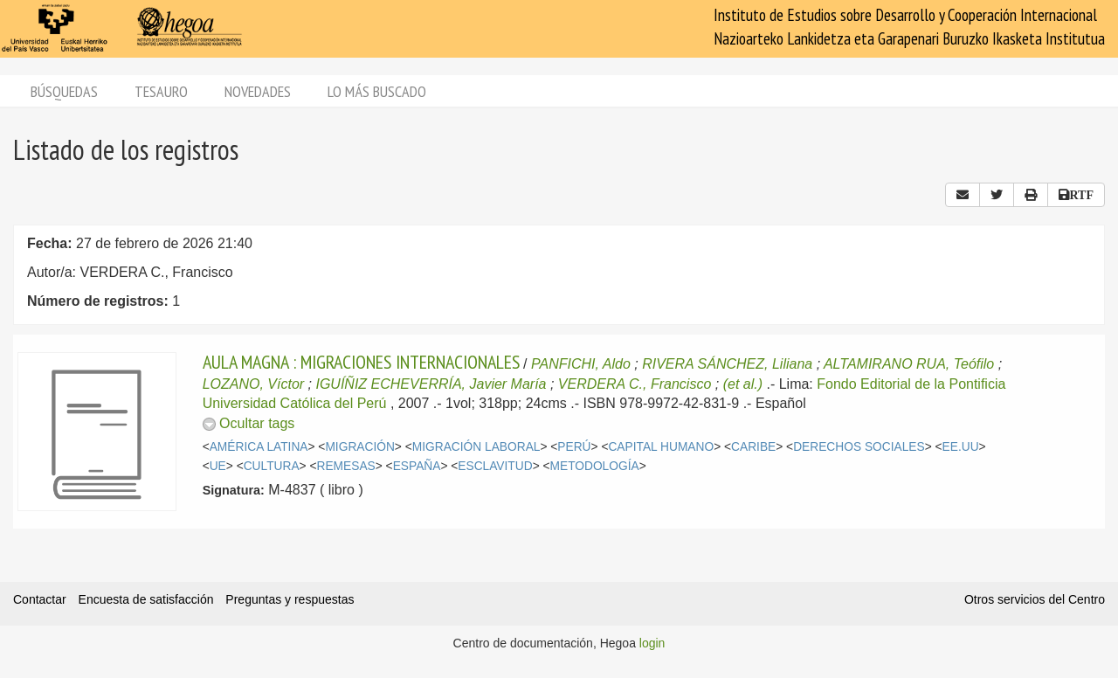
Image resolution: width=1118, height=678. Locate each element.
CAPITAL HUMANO (661, 446)
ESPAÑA (417, 466)
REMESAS (346, 466)
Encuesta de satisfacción (146, 599)
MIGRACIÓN (359, 446)
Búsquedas (64, 91)
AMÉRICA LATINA (259, 446)
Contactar (39, 599)
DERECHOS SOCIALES (859, 446)
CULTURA (272, 466)
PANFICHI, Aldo (581, 363)
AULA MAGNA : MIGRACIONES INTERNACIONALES (361, 361)
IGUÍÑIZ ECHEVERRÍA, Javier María (430, 384)
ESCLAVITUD (495, 466)
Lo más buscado (377, 91)
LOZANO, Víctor (253, 384)
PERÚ (573, 446)
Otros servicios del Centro (1034, 599)
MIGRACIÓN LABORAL (476, 446)
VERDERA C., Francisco (634, 384)
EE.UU (960, 446)
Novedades (257, 91)
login (652, 643)
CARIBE (753, 446)
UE (218, 466)
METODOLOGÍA (594, 466)
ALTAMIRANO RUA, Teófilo (909, 363)
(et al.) (743, 384)
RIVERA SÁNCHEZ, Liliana (727, 363)
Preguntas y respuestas (289, 599)
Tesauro (161, 91)
